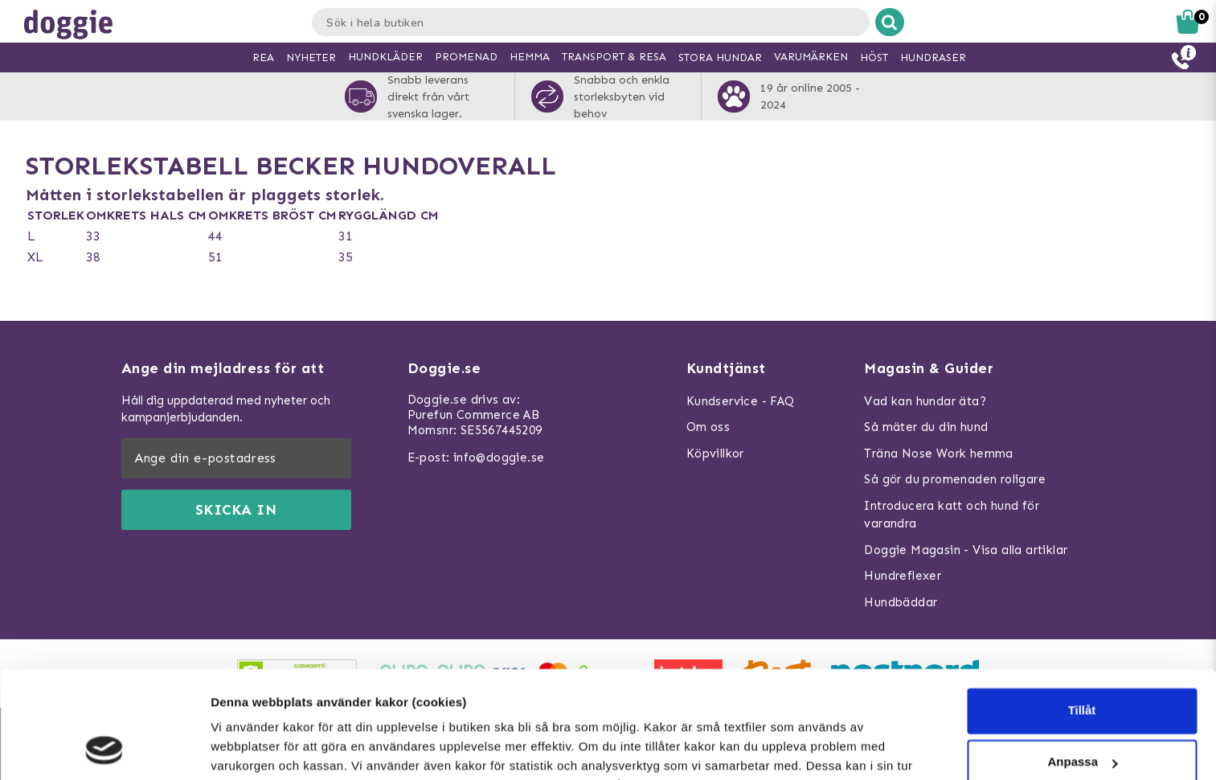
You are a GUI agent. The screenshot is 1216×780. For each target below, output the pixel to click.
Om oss (708, 427)
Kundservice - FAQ (740, 401)
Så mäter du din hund (926, 427)
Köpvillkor (715, 453)
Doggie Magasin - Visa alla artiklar (965, 550)
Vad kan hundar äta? (925, 401)
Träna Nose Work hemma (938, 453)
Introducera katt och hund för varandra (951, 515)
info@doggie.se (499, 457)
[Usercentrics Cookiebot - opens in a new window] (104, 749)
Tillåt (1082, 610)
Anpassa (1082, 661)
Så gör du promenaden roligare (955, 479)
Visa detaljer (246, 748)
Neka (1081, 713)
